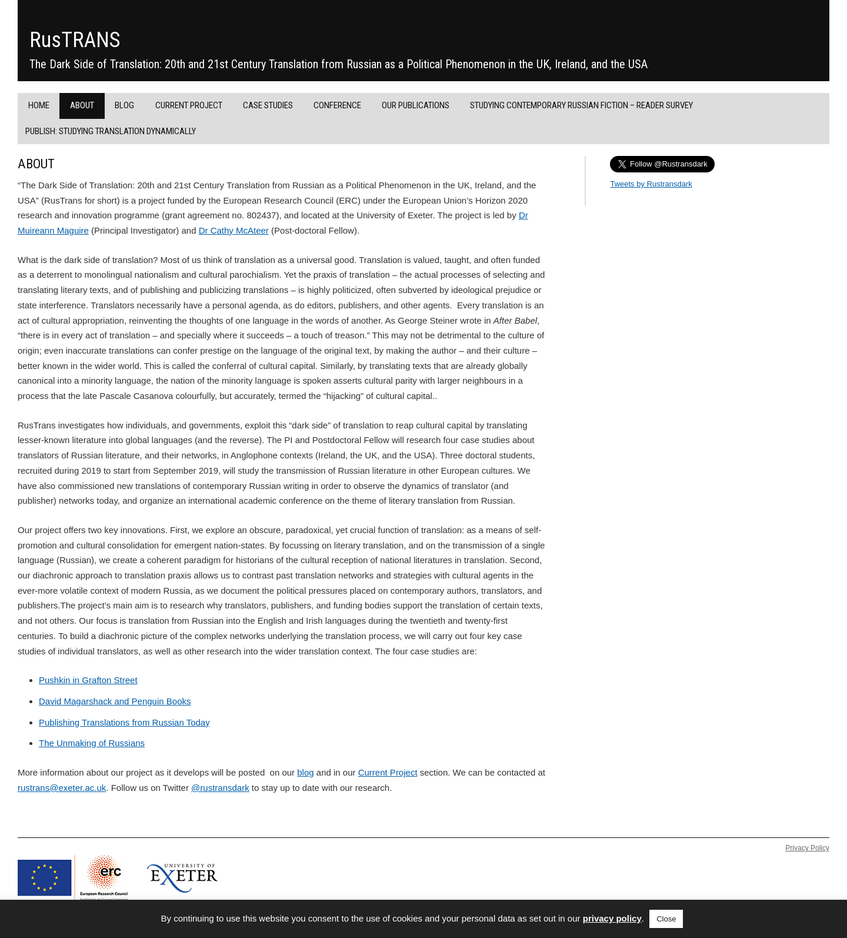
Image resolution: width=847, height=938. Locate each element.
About (82, 105)
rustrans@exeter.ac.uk (62, 788)
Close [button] (666, 918)
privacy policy (612, 918)
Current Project (388, 772)
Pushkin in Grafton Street (88, 680)
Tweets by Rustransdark (651, 183)
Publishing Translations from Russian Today (124, 722)
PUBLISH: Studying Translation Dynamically (110, 131)
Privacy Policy (807, 848)
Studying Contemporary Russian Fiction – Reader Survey (581, 105)
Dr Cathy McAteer (234, 230)
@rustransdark (220, 788)
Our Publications (415, 105)
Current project (188, 105)
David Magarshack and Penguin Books (115, 701)
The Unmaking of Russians (92, 743)
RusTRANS (74, 40)
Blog (124, 105)
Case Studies (268, 105)
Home (38, 105)
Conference (337, 105)
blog (305, 772)
